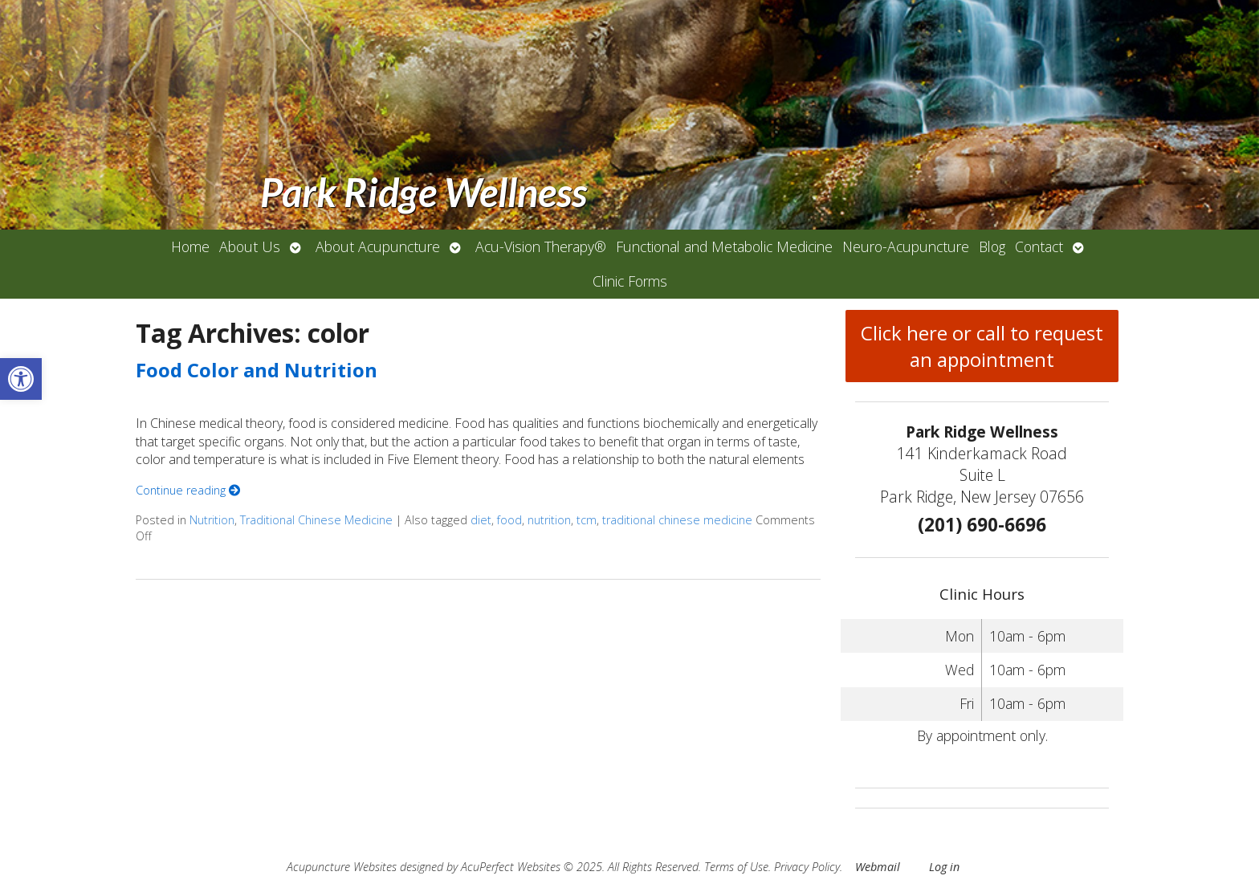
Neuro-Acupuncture (905, 246)
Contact (1039, 246)
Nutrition (211, 519)
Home (190, 246)
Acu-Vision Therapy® (540, 246)
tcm (587, 519)
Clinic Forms (630, 281)
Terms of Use (736, 866)
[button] (21, 379)
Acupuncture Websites (342, 866)
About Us (249, 246)
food (509, 519)
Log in (944, 866)
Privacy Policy (807, 866)
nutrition (549, 519)
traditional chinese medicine (677, 519)
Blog (992, 246)
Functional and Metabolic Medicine (724, 246)
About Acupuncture (378, 246)
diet (481, 519)
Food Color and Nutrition (256, 369)
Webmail (877, 866)
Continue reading (188, 490)
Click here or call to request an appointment (982, 346)
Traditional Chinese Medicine (316, 519)
